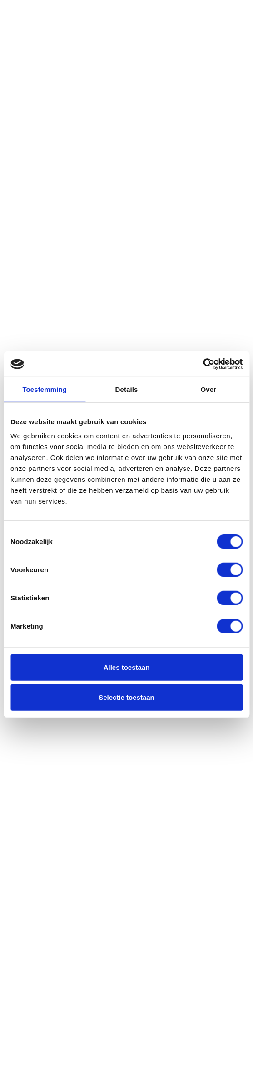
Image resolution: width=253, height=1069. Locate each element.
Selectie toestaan (126, 697)
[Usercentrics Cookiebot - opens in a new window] (203, 364)
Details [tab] (126, 389)
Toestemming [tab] (44, 389)
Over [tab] (209, 389)
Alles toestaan (127, 667)
